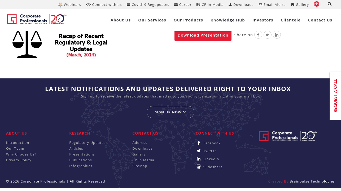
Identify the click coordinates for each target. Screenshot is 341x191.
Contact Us (320, 20)
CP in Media (210, 4)
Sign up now (170, 111)
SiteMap (139, 165)
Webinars (72, 4)
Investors (262, 20)
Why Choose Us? (21, 154)
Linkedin (207, 159)
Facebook (208, 143)
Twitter (205, 151)
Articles (76, 148)
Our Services (152, 20)
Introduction (17, 142)
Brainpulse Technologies (312, 181)
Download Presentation (203, 35)
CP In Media (143, 160)
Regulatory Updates (87, 142)
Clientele (291, 20)
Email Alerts (272, 4)
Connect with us (104, 4)
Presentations (82, 154)
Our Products (188, 20)
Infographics (80, 165)
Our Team (15, 148)
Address (139, 142)
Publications (80, 160)
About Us (121, 20)
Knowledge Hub (228, 20)
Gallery (300, 4)
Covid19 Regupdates (148, 4)
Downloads (241, 4)
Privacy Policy (18, 160)
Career (182, 4)
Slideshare (208, 167)
